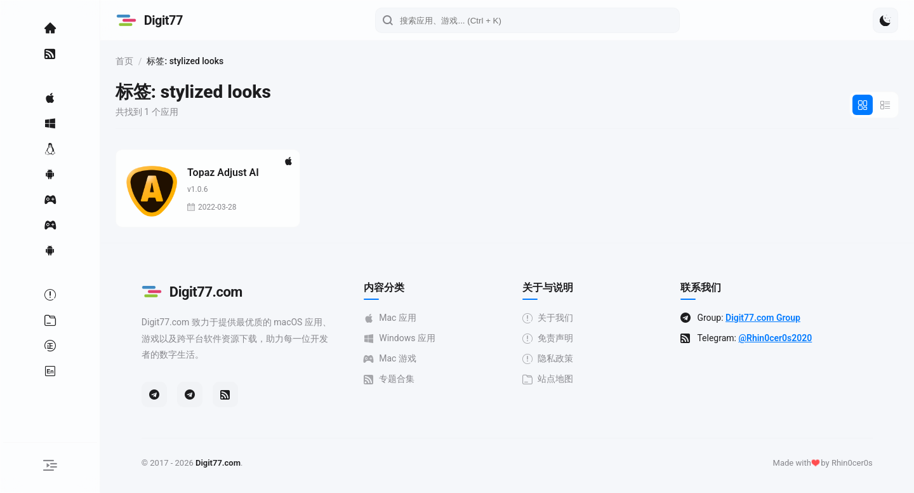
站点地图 (573, 379)
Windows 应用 (425, 338)
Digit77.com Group (789, 318)
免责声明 (573, 338)
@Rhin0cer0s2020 (801, 338)
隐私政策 (573, 358)
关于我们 (573, 318)
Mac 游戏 (416, 358)
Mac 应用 (416, 318)
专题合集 (415, 379)
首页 (176, 61)
